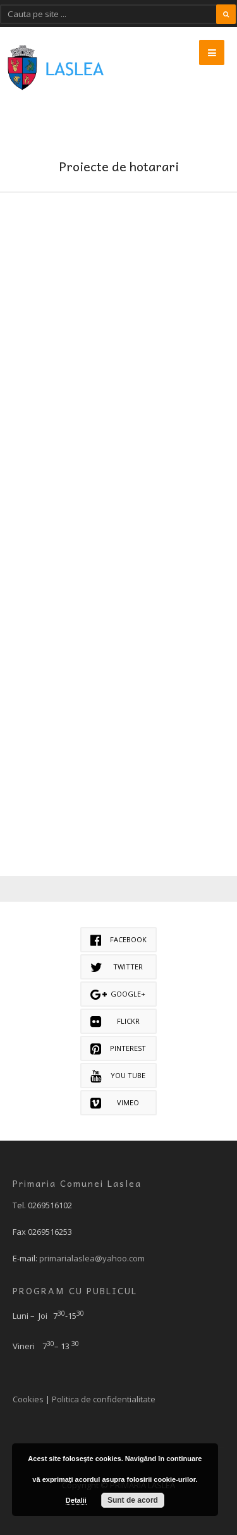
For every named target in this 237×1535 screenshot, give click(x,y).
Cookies (28, 1399)
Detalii (76, 1500)
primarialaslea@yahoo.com (92, 1258)
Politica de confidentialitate (103, 1399)
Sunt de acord (132, 1500)
